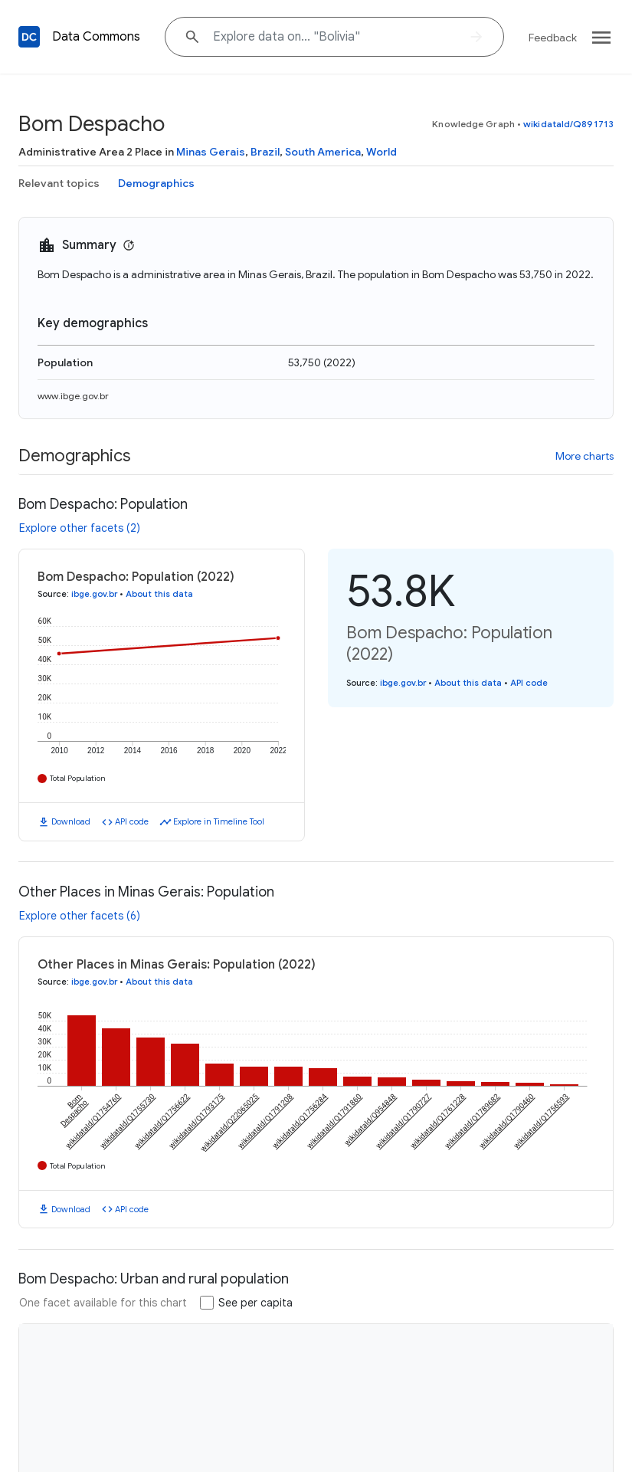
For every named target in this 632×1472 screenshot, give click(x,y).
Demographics (156, 183)
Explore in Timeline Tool (218, 821)
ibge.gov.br (94, 593)
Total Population (78, 778)
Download (70, 821)
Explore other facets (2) (79, 528)
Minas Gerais (210, 152)
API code (132, 821)
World (381, 152)
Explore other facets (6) (79, 916)
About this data (159, 593)
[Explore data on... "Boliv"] (334, 37)
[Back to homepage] (29, 37)
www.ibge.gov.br (73, 396)
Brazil (265, 152)
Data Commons (96, 36)
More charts (584, 456)
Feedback (553, 37)
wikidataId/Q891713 (568, 123)
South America (323, 152)
